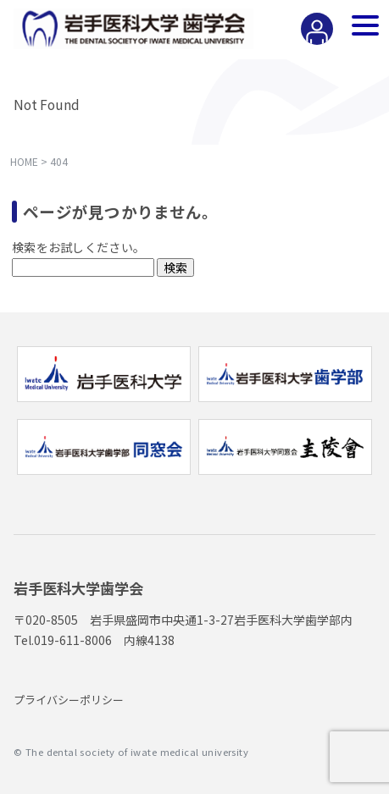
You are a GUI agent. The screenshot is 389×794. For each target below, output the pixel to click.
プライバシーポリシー (69, 700)
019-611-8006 (73, 639)
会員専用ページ (313, 43)
